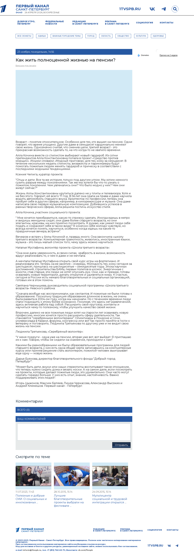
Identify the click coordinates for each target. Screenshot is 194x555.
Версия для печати (26, 65)
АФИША (42, 36)
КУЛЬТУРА (141, 36)
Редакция (85, 22)
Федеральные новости (54, 22)
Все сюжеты (24, 36)
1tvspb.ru (130, 9)
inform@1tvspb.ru (32, 550)
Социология (144, 22)
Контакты (166, 22)
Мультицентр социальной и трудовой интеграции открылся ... (109, 499)
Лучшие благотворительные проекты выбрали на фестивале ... (69, 500)
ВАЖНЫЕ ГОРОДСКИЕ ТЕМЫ (67, 36)
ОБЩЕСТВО (123, 36)
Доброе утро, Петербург (26, 22)
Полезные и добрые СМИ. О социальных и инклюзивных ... (31, 499)
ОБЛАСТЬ (106, 36)
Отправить (121, 445)
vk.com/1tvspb (85, 550)
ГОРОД (90, 36)
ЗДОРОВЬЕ (158, 36)
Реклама (117, 22)
